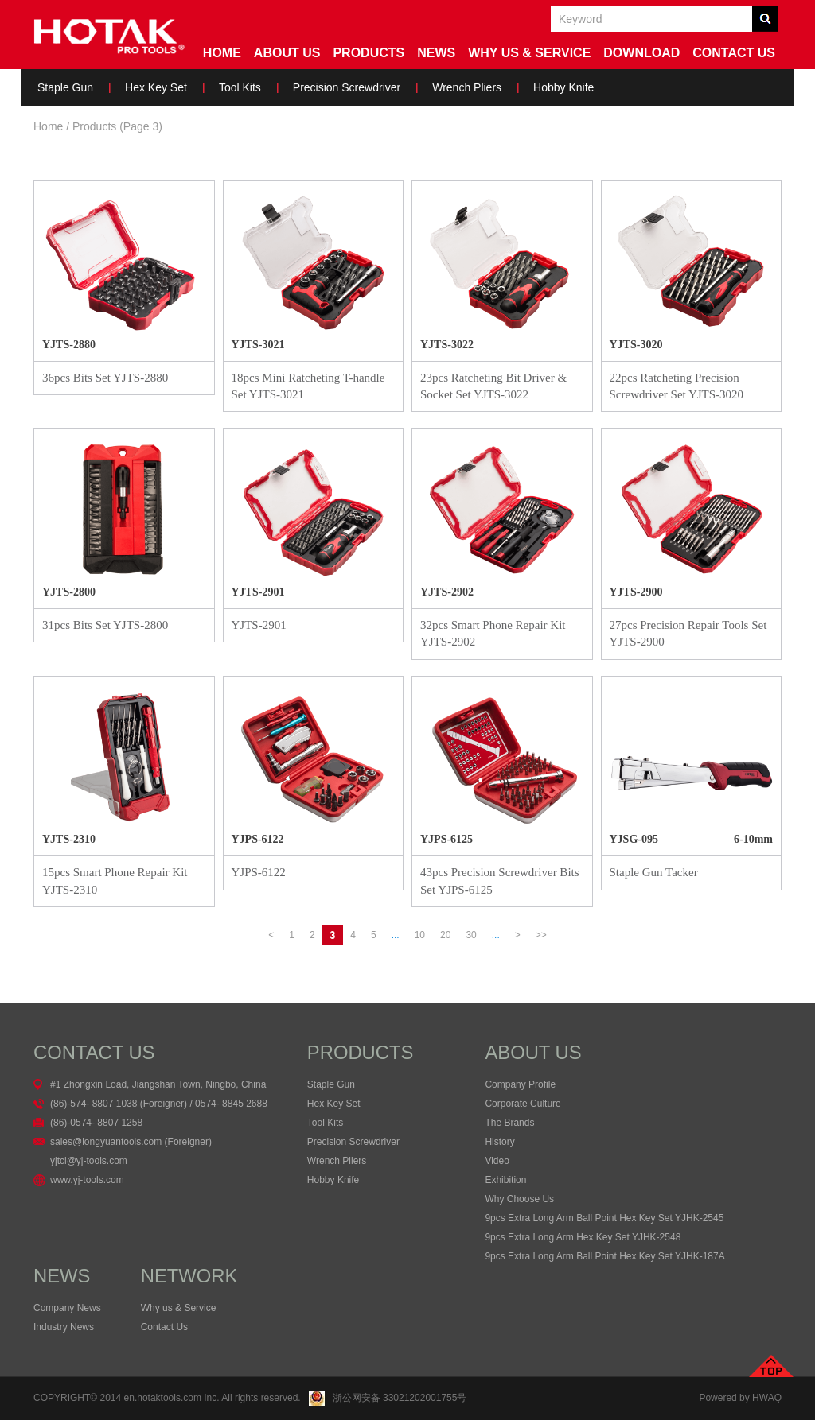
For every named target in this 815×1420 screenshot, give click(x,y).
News (436, 53)
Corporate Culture (522, 1103)
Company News (67, 1307)
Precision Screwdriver (346, 87)
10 (420, 935)
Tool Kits (240, 87)
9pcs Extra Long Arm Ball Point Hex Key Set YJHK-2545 (604, 1218)
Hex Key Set (156, 87)
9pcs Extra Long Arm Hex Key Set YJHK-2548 (582, 1237)
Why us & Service (178, 1307)
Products (368, 53)
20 (445, 935)
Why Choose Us (519, 1199)
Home (222, 53)
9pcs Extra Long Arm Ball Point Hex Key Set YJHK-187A (604, 1256)
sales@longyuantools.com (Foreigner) (131, 1141)
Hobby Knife (563, 87)
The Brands (509, 1122)
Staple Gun (65, 87)
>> (541, 935)
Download (641, 53)
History (499, 1141)
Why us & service (529, 53)
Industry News (63, 1327)
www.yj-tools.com (87, 1179)
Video (497, 1160)
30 (471, 935)
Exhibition (505, 1179)
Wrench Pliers (466, 87)
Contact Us (733, 53)
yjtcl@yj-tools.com (88, 1160)
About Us (287, 53)
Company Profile (520, 1084)
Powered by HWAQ (740, 1397)
